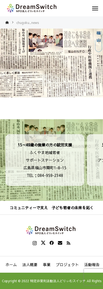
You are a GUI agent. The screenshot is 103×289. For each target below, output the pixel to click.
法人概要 (30, 264)
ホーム (11, 264)
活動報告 (91, 264)
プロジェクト (67, 264)
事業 (47, 264)
